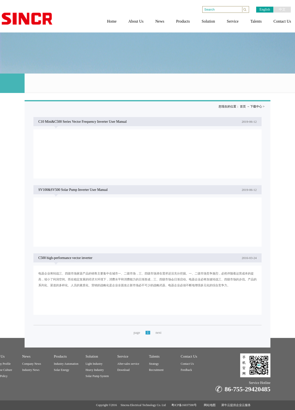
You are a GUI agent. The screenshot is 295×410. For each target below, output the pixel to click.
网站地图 (209, 405)
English (265, 9)
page (136, 332)
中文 (282, 9)
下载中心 (256, 106)
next (159, 332)
